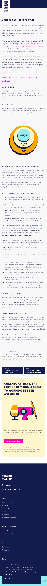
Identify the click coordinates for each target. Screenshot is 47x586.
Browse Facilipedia (38, 11)
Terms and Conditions (9, 518)
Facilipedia (5, 550)
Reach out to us (35, 357)
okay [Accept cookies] (7, 579)
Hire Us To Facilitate (8, 534)
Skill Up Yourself (7, 531)
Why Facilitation (7, 502)
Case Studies (6, 547)
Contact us (5, 508)
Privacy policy (6, 514)
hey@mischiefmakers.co (11, 489)
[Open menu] (43, 4)
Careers (4, 511)
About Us (5, 505)
